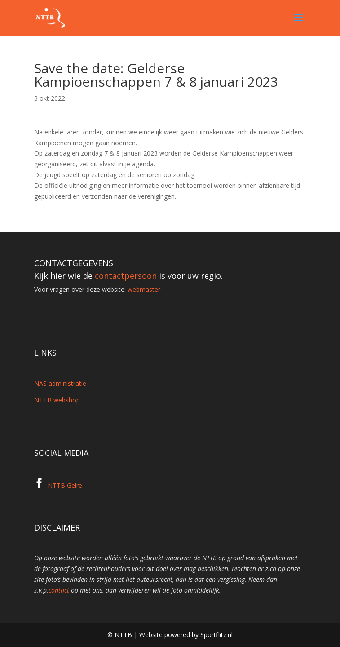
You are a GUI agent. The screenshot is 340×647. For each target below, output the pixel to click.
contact (59, 590)
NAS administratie (60, 383)
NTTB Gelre (65, 485)
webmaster (144, 289)
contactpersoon (126, 275)
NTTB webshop (57, 400)
